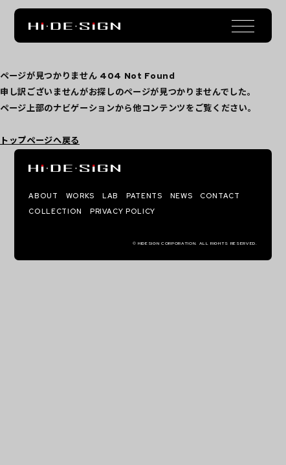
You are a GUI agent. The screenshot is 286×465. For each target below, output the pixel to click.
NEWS (181, 195)
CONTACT (220, 195)
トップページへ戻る (40, 140)
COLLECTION (55, 211)
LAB (110, 195)
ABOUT (43, 195)
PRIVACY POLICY (122, 211)
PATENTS (144, 195)
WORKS (80, 195)
